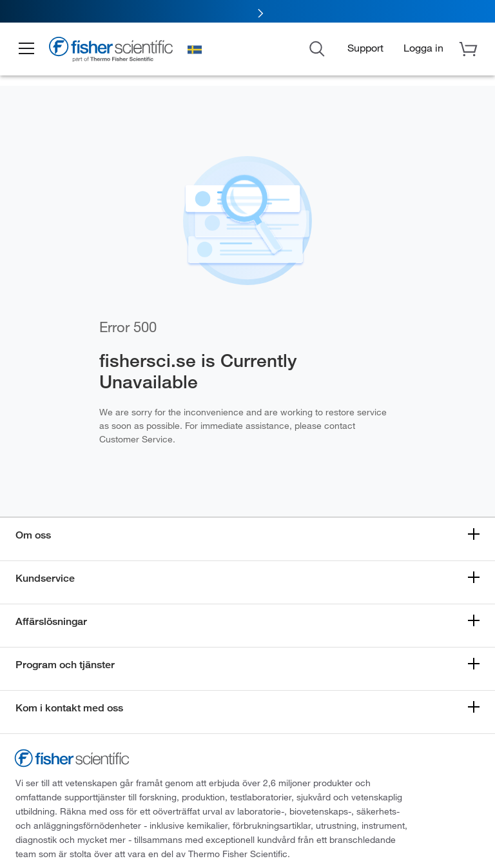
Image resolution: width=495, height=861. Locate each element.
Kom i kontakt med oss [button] (69, 708)
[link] (247, 11)
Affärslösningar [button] (51, 621)
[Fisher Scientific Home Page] (113, 51)
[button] (27, 49)
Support (365, 47)
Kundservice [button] (45, 578)
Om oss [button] (33, 535)
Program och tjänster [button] (65, 664)
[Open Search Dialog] (317, 47)
